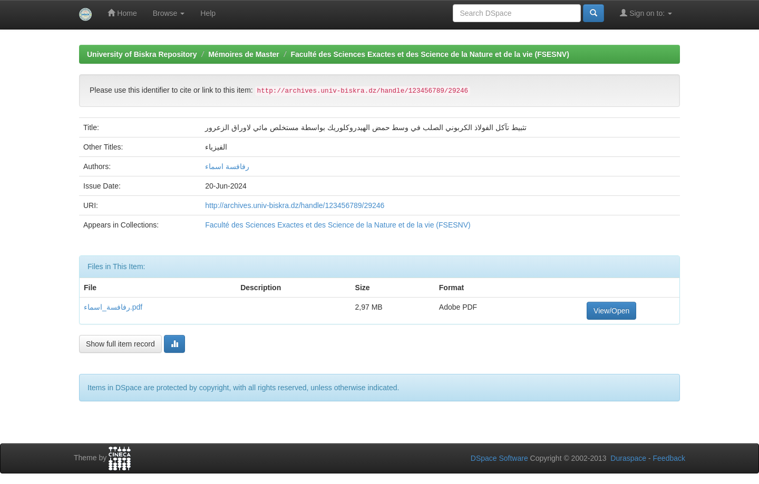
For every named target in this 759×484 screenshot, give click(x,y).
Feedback (669, 458)
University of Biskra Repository (142, 54)
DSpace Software (499, 458)
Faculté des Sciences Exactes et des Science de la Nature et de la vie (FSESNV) (429, 54)
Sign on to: (646, 12)
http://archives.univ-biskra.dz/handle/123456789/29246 (294, 205)
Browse (169, 13)
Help (208, 13)
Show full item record (120, 344)
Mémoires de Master (243, 54)
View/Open (611, 311)
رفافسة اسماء (227, 166)
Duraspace (628, 458)
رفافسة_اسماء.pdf (113, 307)
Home (122, 12)
